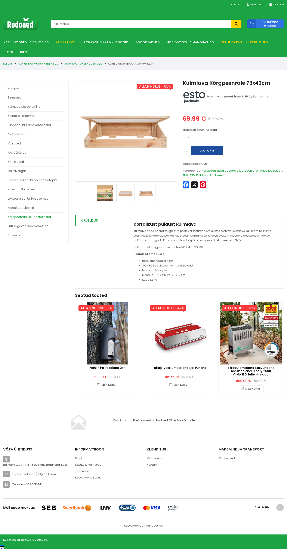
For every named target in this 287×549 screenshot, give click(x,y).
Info (23, 52)
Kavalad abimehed (21, 189)
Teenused (82, 474)
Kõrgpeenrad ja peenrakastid (29, 217)
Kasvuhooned (134, 528)
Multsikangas (17, 171)
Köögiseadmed (147, 42)
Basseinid (14, 235)
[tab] (101, 220)
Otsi (236, 24)
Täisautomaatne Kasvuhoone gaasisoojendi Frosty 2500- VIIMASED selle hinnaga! (251, 373)
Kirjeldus (89, 220)
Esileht (7, 64)
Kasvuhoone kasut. (88, 480)
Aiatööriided (16, 134)
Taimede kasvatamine (24, 107)
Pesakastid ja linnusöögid (106, 42)
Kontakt (235, 4)
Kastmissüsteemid (21, 116)
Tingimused (227, 461)
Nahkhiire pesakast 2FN (108, 370)
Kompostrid (16, 88)
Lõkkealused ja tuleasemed (28, 199)
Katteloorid (16, 162)
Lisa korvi (207, 151)
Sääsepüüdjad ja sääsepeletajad (32, 180)
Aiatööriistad (17, 153)
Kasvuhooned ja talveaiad (26, 42)
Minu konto (154, 461)
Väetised (14, 143)
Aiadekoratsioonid (21, 208)
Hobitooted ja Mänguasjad (190, 42)
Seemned (15, 98)
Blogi (8, 52)
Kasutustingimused (88, 467)
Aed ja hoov (66, 42)
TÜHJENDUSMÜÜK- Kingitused (244, 42)
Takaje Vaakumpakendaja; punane (179, 370)
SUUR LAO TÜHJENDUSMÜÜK (83, 64)
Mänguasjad (154, 528)
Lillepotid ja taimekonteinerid (29, 125)
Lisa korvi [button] (109, 387)
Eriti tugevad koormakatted (28, 226)
